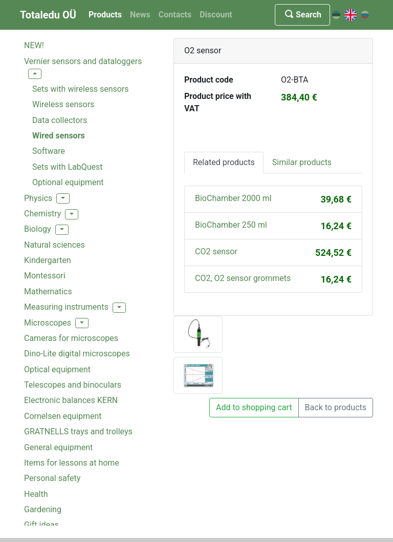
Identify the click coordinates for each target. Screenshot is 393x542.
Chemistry (42, 213)
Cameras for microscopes (71, 338)
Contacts (175, 14)
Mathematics (48, 291)
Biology (37, 229)
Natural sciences (54, 245)
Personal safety (52, 478)
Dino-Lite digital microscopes (77, 353)
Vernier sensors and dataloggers (83, 61)
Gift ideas (41, 525)
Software (48, 151)
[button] (34, 74)
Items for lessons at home (71, 463)
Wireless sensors (63, 104)
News (140, 14)
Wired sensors (58, 135)
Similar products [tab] (302, 162)
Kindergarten (47, 260)
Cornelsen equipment (63, 416)
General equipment (58, 447)
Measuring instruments (66, 307)
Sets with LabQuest (67, 167)
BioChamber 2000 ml (233, 198)
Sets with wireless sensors (80, 89)
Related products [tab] (224, 162)
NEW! (34, 45)
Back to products (335, 407)
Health (36, 494)
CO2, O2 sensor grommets (243, 278)
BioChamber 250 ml (231, 225)
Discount (216, 14)
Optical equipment (57, 369)
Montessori (45, 275)
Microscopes (47, 323)
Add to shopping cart (254, 407)
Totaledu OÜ (48, 15)
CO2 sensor (216, 251)
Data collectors (59, 120)
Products (105, 14)
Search (302, 14)
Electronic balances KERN (71, 400)
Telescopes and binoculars (72, 385)
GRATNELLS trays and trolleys (78, 431)
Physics (38, 198)
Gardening (42, 509)
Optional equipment (68, 182)
